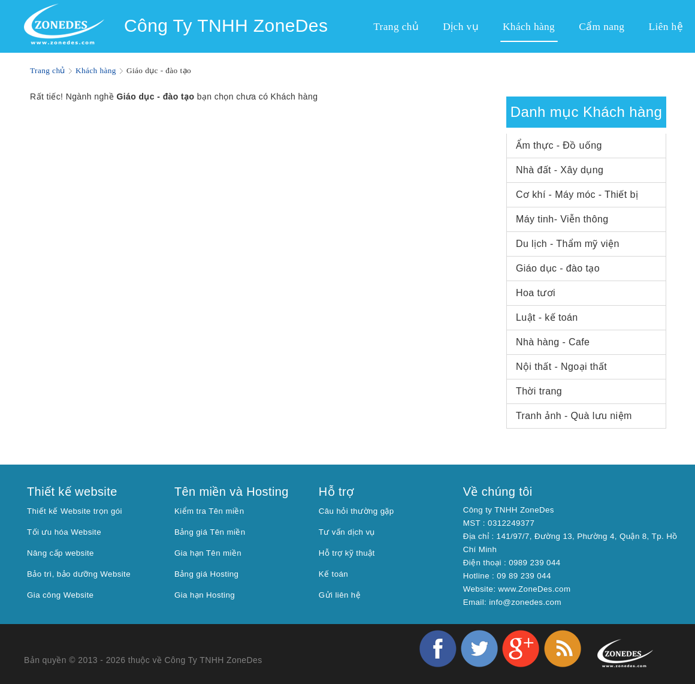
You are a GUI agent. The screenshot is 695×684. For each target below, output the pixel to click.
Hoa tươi (535, 293)
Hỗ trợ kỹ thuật (347, 553)
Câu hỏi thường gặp (356, 511)
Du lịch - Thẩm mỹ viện (568, 244)
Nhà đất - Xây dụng (559, 170)
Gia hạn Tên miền (207, 553)
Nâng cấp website (60, 553)
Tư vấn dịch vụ (347, 532)
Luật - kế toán (547, 317)
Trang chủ (47, 70)
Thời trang (539, 391)
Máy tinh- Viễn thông (562, 219)
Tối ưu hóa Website (64, 532)
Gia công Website (60, 594)
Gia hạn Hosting (204, 594)
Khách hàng (95, 70)
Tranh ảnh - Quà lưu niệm (574, 416)
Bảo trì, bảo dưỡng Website (79, 574)
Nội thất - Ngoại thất (561, 366)
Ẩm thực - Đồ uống (559, 145)
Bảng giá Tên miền (210, 532)
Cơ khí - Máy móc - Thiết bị (577, 194)
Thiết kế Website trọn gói (74, 511)
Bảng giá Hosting (206, 574)
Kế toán (333, 574)
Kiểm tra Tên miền (209, 511)
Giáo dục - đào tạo (558, 268)
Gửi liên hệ (340, 594)
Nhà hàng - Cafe (553, 342)
